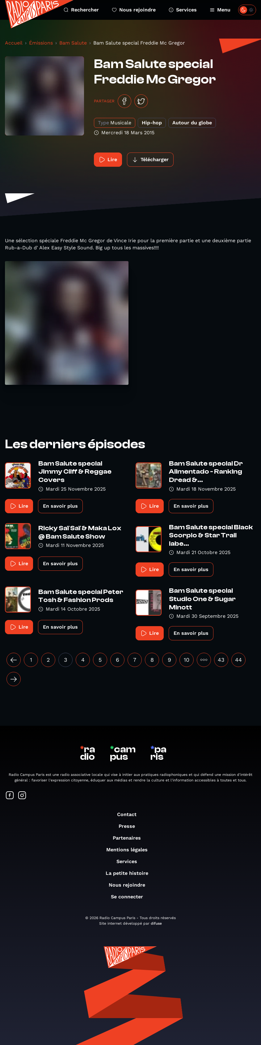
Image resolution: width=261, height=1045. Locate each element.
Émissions (41, 43)
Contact (130, 814)
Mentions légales (130, 850)
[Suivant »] (13, 679)
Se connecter (130, 897)
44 (238, 659)
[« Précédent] (13, 660)
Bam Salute (73, 43)
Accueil (14, 43)
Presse (130, 826)
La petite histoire (130, 873)
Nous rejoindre (134, 10)
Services (183, 10)
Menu (220, 10)
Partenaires (130, 838)
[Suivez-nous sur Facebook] (10, 795)
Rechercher (81, 10)
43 (221, 659)
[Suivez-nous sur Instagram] (22, 795)
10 (186, 659)
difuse (156, 923)
